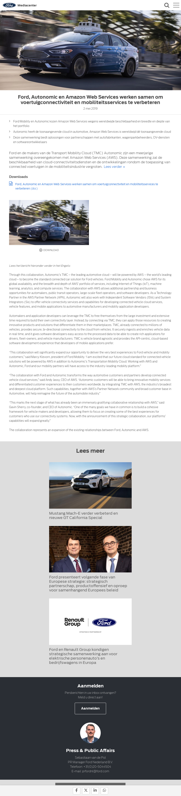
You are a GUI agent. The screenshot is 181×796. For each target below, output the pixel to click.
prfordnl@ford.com (95, 771)
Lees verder (113, 167)
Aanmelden (90, 708)
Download (49, 250)
